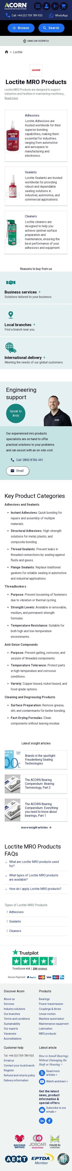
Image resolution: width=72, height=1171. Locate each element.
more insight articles (34, 827)
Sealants (15, 921)
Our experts (11, 1028)
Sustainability (12, 1023)
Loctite (17, 52)
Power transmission (51, 1003)
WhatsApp (58, 15)
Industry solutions (14, 1008)
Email (20, 471)
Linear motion (47, 1013)
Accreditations (13, 1038)
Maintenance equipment (54, 1023)
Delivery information (16, 1080)
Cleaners (15, 931)
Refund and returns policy (19, 1075)
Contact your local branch (19, 1065)
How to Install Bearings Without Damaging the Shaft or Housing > (53, 1060)
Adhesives (16, 912)
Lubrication (45, 1028)
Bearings (44, 999)
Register (9, 1070)
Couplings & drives (50, 1008)
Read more (11, 98)
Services (9, 1003)
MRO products (47, 1033)
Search (54, 28)
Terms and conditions (17, 1018)
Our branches (12, 1013)
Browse (23, 28)
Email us (9, 1060)
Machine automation (51, 1018)
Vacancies (10, 1033)
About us (9, 999)
